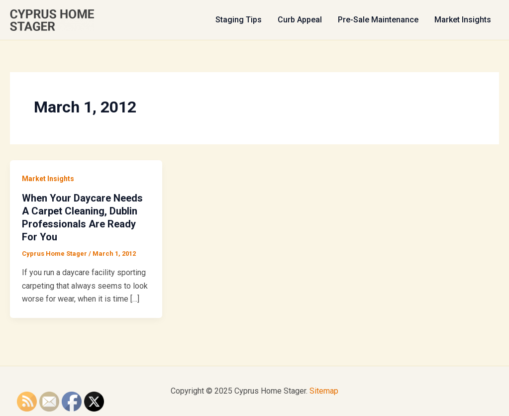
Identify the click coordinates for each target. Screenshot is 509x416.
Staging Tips (238, 19)
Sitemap (323, 391)
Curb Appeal (300, 19)
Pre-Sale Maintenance (378, 19)
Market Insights (462, 19)
